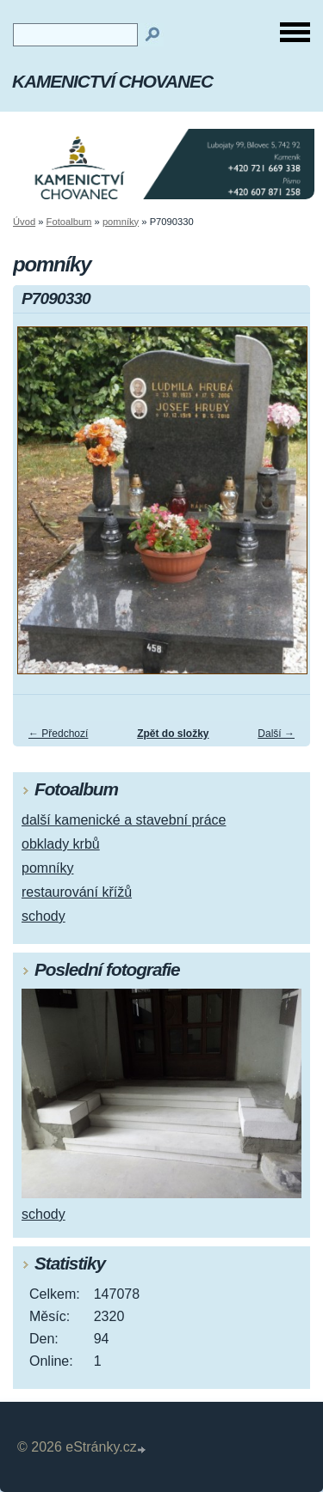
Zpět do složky (172, 734)
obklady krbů (61, 844)
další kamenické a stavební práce (124, 820)
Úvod (24, 221)
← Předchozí (58, 734)
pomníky (120, 221)
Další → (276, 734)
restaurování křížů (77, 892)
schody (43, 916)
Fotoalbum (69, 221)
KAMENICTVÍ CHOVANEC (112, 81)
